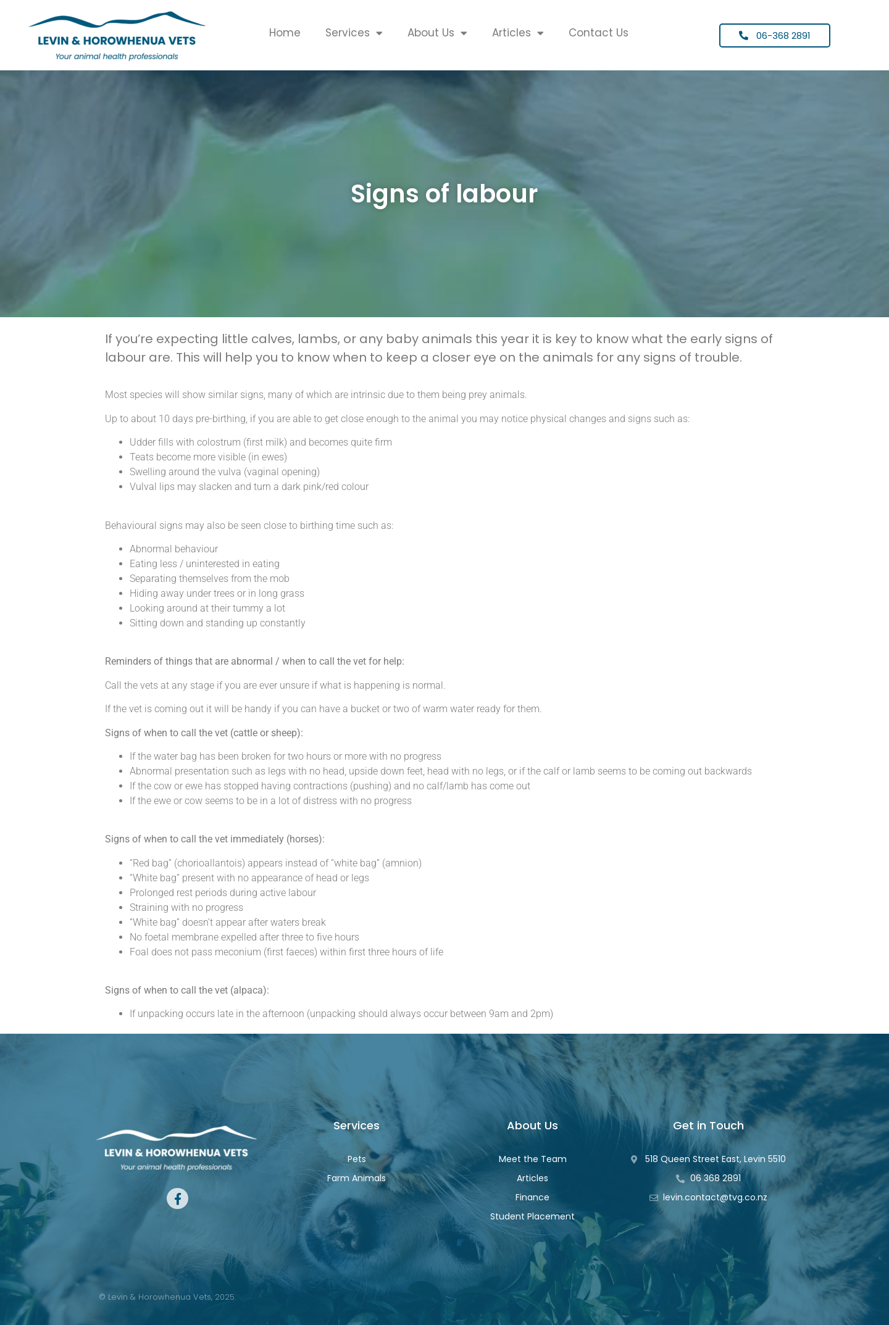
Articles (518, 33)
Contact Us (598, 32)
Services (354, 33)
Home (285, 32)
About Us (437, 33)
